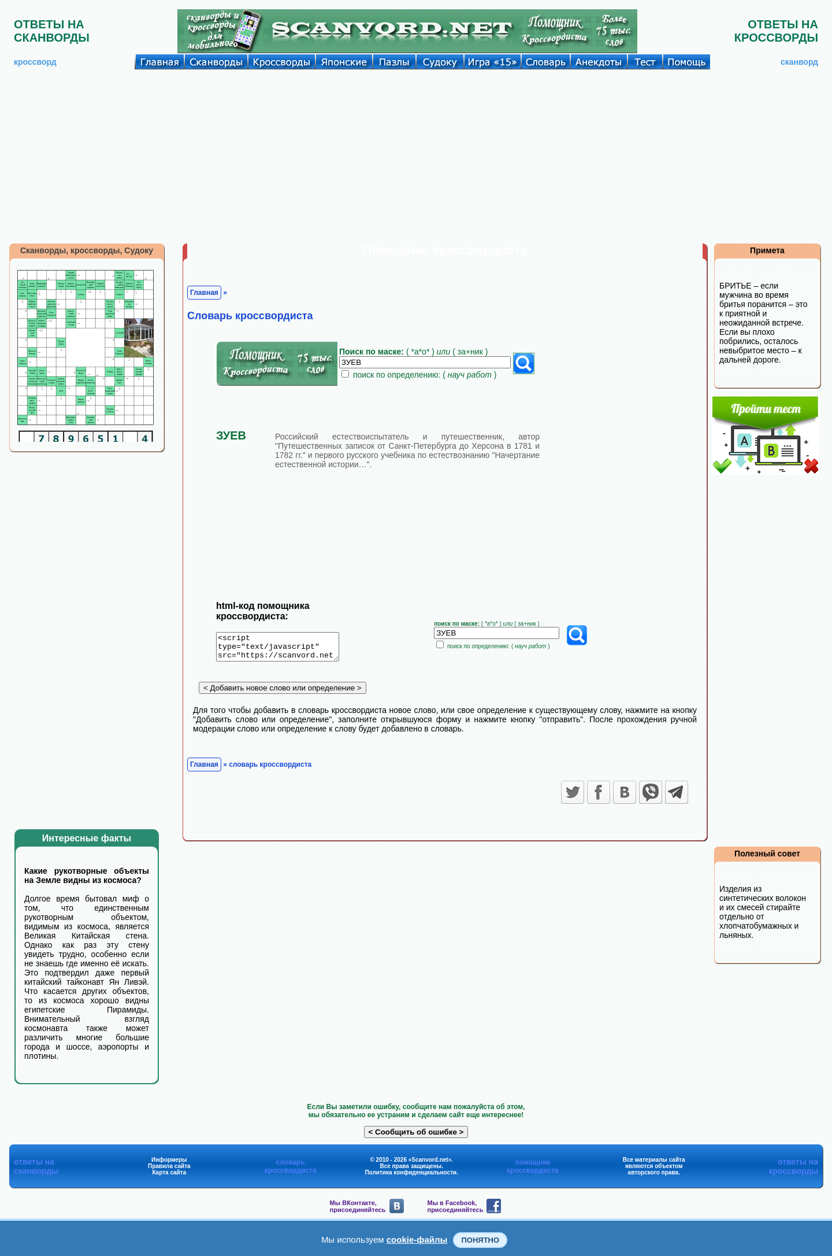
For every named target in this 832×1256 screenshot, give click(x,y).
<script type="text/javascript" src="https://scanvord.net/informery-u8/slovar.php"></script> (284, 648)
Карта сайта (169, 1172)
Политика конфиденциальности (410, 1172)
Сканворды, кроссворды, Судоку (86, 250)
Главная (204, 293)
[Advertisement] (416, 156)
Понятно (480, 1240)
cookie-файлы (417, 1239)
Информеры (169, 1160)
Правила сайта (169, 1166)
